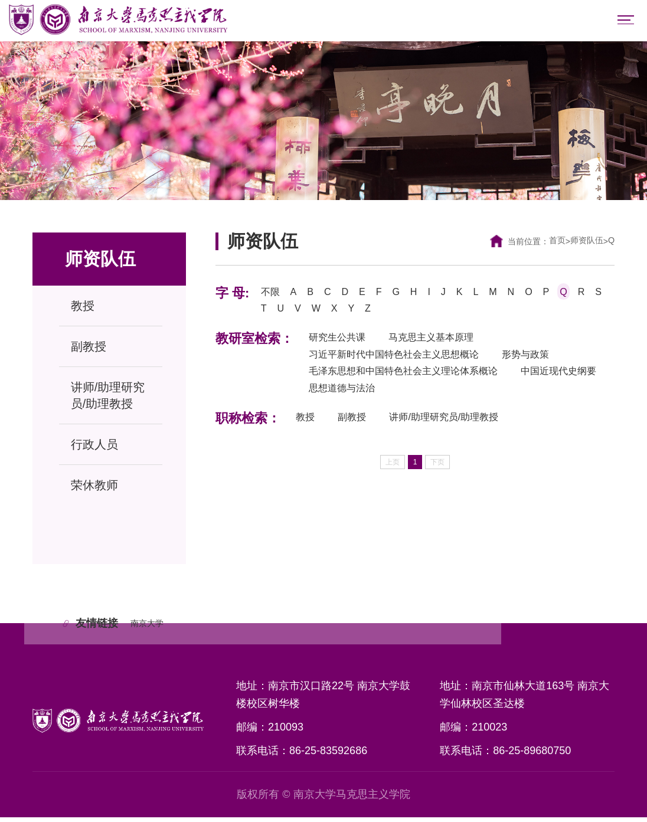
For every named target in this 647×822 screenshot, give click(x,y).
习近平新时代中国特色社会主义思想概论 (405, 364)
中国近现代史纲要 (351, 402)
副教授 (88, 349)
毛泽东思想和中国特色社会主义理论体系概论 (415, 383)
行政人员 (94, 447)
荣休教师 (94, 488)
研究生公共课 (341, 345)
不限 (271, 296)
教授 (82, 308)
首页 (550, 244)
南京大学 (152, 627)
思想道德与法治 (457, 402)
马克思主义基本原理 (447, 345)
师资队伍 (584, 244)
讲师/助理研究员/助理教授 (108, 398)
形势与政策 (553, 364)
